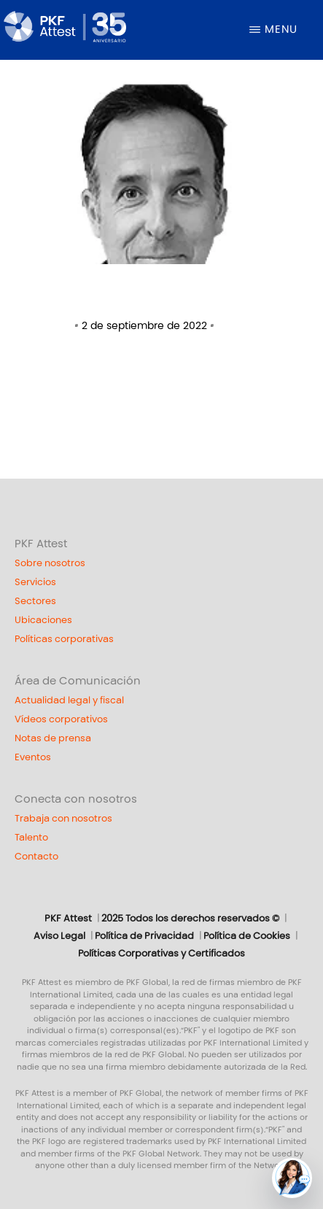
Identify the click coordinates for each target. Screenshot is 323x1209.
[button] (292, 1178)
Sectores (35, 601)
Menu (281, 29)
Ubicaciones (43, 620)
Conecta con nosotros (76, 799)
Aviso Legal (59, 936)
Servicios (35, 582)
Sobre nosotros (50, 563)
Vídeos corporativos (61, 719)
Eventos (33, 757)
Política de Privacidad (144, 936)
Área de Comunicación (78, 680)
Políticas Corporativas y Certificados (161, 953)
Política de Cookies (246, 936)
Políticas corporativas (64, 639)
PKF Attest (41, 543)
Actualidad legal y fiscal (69, 700)
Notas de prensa (53, 738)
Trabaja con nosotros (63, 818)
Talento (31, 837)
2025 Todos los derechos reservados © (190, 918)
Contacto (36, 856)
